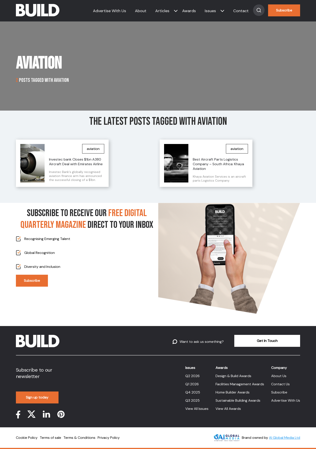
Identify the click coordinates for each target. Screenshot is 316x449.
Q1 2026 (192, 384)
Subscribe (284, 10)
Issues (210, 10)
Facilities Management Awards (240, 384)
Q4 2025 (192, 392)
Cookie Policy (27, 437)
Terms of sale (50, 437)
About (140, 10)
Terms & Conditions (79, 437)
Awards (189, 10)
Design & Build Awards (233, 376)
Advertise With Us (109, 10)
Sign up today (37, 397)
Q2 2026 (192, 376)
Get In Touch (267, 340)
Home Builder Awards (233, 392)
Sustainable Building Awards (238, 400)
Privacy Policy (109, 437)
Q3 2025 (192, 400)
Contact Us (280, 384)
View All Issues (196, 408)
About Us (278, 376)
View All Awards (228, 408)
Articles (162, 10)
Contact (241, 10)
